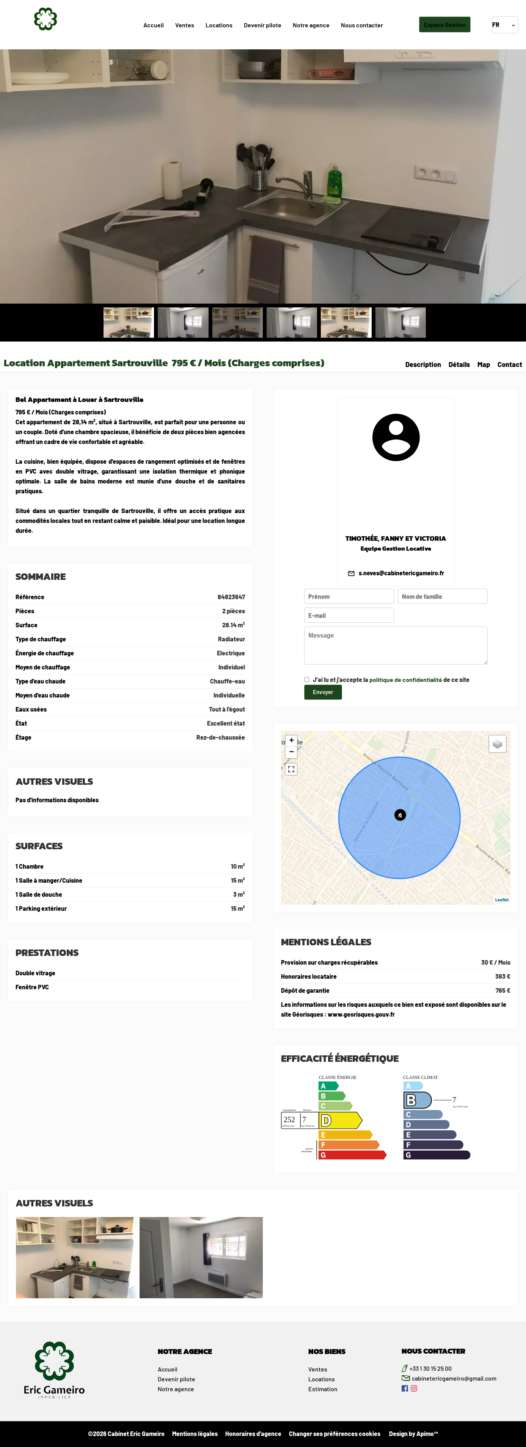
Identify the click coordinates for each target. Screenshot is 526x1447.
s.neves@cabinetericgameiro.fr (401, 572)
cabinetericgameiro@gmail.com (454, 1378)
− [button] (291, 752)
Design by (413, 1433)
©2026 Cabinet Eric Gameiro (126, 1433)
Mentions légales (195, 1433)
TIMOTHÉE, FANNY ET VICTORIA (395, 538)
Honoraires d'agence (253, 1433)
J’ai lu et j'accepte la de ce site (391, 679)
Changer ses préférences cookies (334, 1433)
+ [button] (291, 741)
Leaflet (502, 899)
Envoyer (323, 691)
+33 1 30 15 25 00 (431, 1368)
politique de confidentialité (405, 679)
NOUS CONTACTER (433, 1351)
